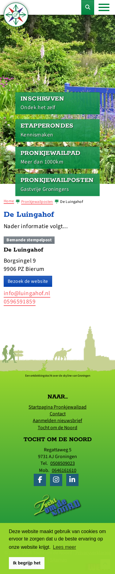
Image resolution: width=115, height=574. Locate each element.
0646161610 (64, 470)
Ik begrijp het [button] (26, 562)
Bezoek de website (28, 281)
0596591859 (20, 301)
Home (9, 201)
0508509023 (62, 463)
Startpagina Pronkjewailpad (57, 407)
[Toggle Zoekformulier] (87, 7)
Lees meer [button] (64, 547)
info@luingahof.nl (27, 293)
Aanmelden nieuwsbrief (57, 420)
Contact (58, 413)
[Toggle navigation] (104, 7)
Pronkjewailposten (37, 201)
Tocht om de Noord (57, 427)
